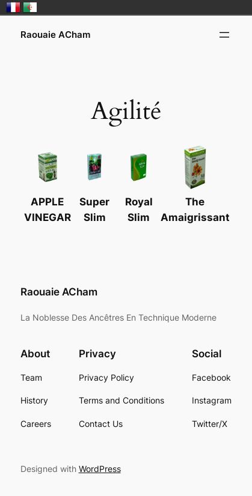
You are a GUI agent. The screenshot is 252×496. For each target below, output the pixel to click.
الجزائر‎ (30, 7)
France (13, 7)
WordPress (100, 469)
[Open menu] (224, 35)
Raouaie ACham (55, 34)
